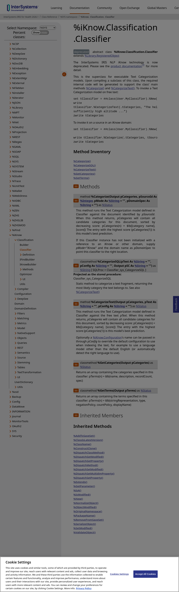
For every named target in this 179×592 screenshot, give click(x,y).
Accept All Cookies (145, 577)
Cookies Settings (119, 577)
